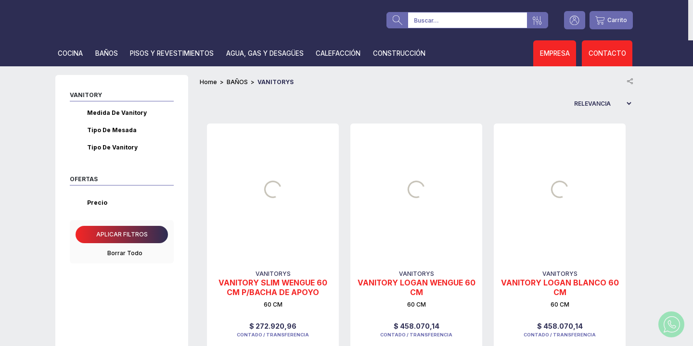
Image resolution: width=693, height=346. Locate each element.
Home (208, 82)
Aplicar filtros (122, 234)
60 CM (273, 304)
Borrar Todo (122, 253)
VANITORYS (275, 82)
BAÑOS (237, 82)
